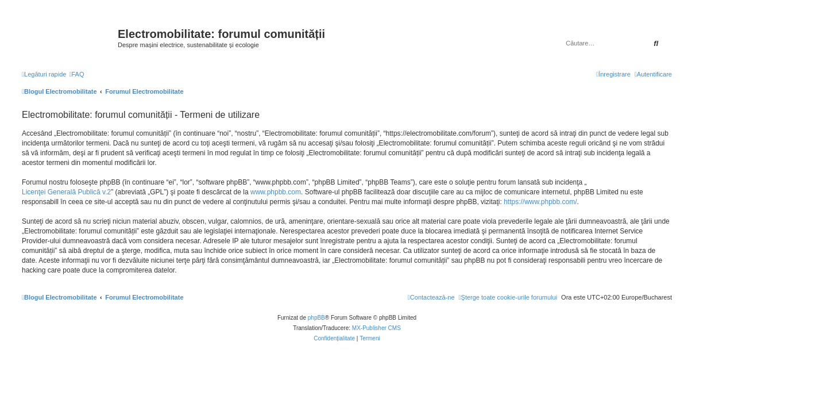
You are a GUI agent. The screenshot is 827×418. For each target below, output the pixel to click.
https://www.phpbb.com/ (540, 202)
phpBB (316, 318)
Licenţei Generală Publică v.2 (66, 192)
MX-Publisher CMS (376, 328)
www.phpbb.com (275, 192)
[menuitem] (76, 74)
